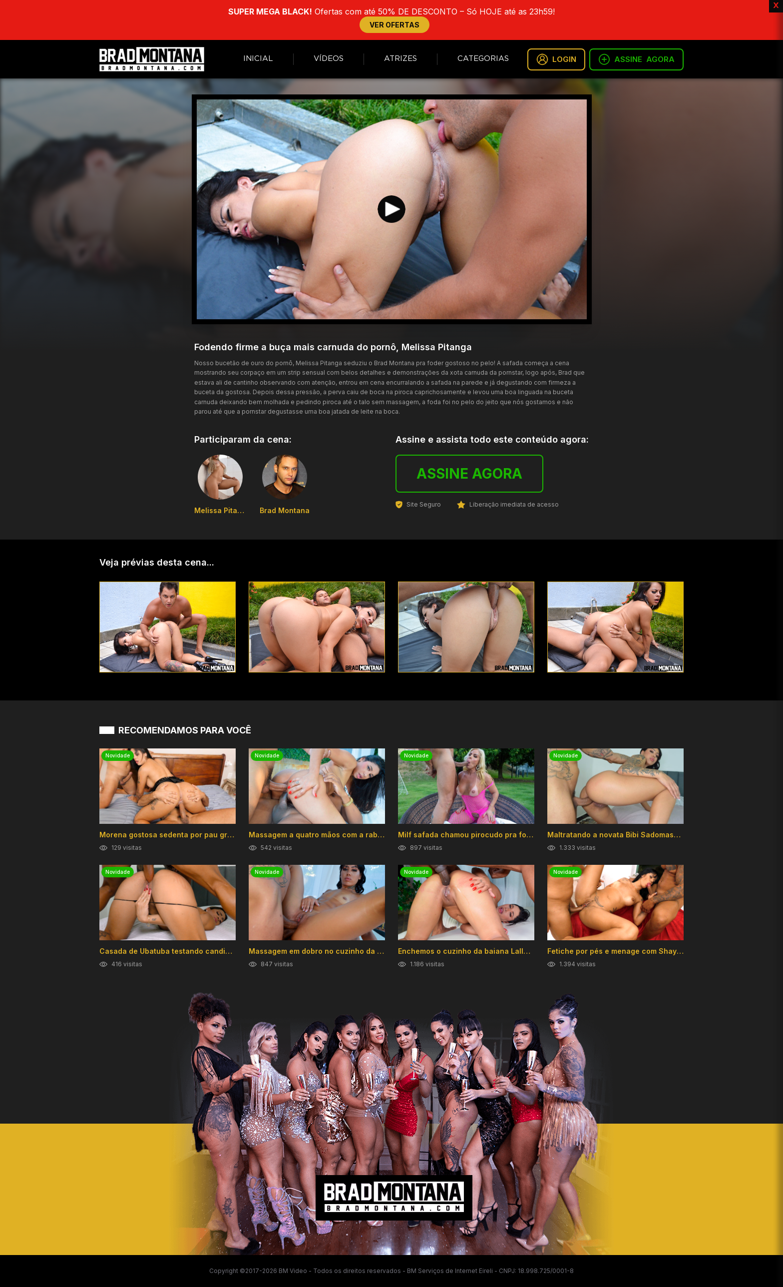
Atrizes (400, 58)
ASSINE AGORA (469, 473)
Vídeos (329, 58)
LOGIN (556, 59)
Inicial (258, 58)
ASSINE (636, 59)
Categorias (483, 58)
